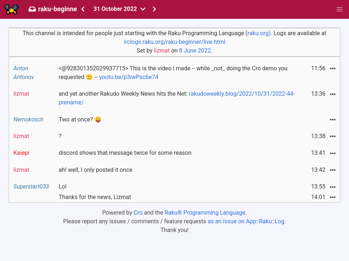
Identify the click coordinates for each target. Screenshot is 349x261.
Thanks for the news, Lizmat (95, 197)
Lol (63, 186)
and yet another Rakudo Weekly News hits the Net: (177, 98)
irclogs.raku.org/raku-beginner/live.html (174, 41)
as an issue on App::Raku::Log (246, 221)
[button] (339, 9)
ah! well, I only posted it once (95, 169)
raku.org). (259, 33)
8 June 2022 (195, 50)
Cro (137, 212)
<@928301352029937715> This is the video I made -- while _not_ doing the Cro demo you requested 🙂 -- (173, 72)
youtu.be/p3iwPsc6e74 (128, 77)
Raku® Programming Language (205, 212)
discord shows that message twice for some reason (125, 152)
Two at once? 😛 (80, 119)
